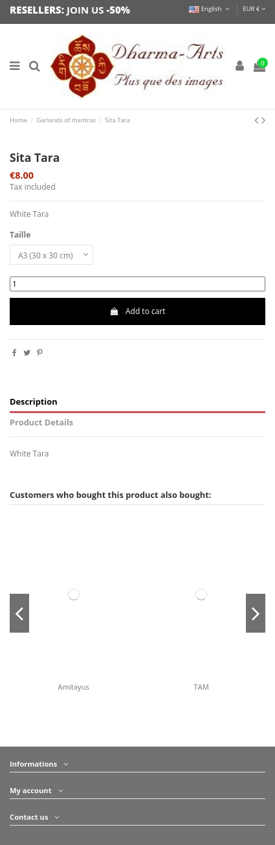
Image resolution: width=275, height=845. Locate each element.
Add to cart (137, 311)
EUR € (254, 9)
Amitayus (73, 687)
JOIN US (85, 9)
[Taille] (51, 255)
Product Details (41, 422)
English (210, 9)
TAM (201, 687)
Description (34, 401)
